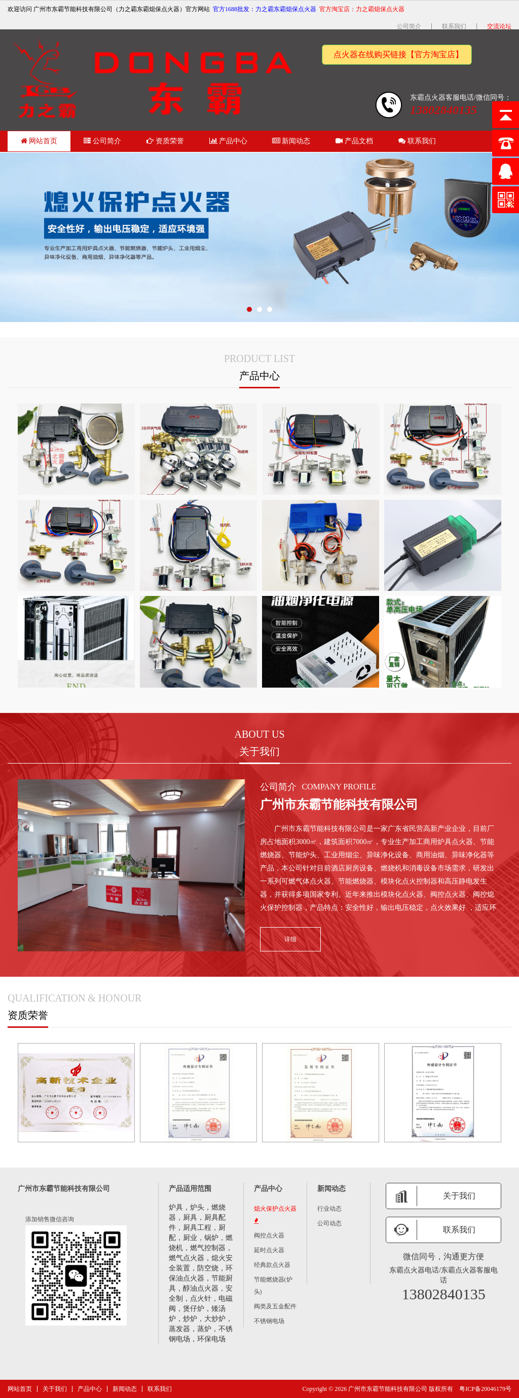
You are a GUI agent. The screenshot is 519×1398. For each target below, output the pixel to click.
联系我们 (454, 26)
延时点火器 (269, 1250)
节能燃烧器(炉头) (273, 1285)
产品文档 (354, 141)
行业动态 (329, 1208)
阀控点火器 (269, 1235)
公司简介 (409, 26)
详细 (298, 939)
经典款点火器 (272, 1264)
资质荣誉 (165, 141)
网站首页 (39, 141)
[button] (249, 309)
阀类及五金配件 (275, 1306)
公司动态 (329, 1223)
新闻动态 (291, 141)
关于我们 (55, 1389)
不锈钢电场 (269, 1321)
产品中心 (228, 141)
